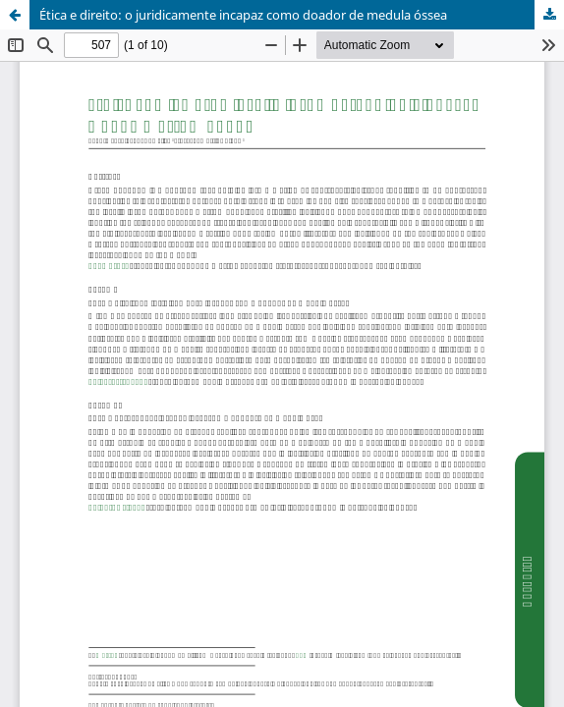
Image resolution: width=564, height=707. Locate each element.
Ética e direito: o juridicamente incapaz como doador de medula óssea (243, 15)
